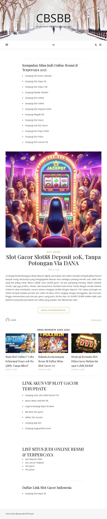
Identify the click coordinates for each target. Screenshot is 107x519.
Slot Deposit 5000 (42, 109)
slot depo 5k (40, 493)
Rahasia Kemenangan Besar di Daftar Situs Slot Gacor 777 (51, 361)
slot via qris (37, 417)
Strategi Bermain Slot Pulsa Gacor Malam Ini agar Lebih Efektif (84, 361)
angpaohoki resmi (42, 428)
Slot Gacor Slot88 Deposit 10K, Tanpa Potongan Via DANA (53, 260)
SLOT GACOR (53, 252)
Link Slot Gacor (41, 125)
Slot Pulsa (38, 136)
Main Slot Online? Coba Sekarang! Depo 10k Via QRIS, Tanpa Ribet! (20, 361)
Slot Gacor (39, 120)
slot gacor (38, 411)
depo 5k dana (47, 406)
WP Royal (29, 513)
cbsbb (13, 320)
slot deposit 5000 (33, 459)
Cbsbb (53, 17)
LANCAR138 (42, 400)
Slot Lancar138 (41, 142)
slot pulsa (29, 469)
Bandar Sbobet (41, 92)
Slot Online (39, 97)
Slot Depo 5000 (41, 131)
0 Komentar (96, 320)
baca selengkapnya (54, 310)
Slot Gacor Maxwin (43, 75)
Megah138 (39, 114)
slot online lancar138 (49, 395)
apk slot (37, 422)
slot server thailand (34, 462)
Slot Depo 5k (40, 81)
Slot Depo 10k (40, 86)
